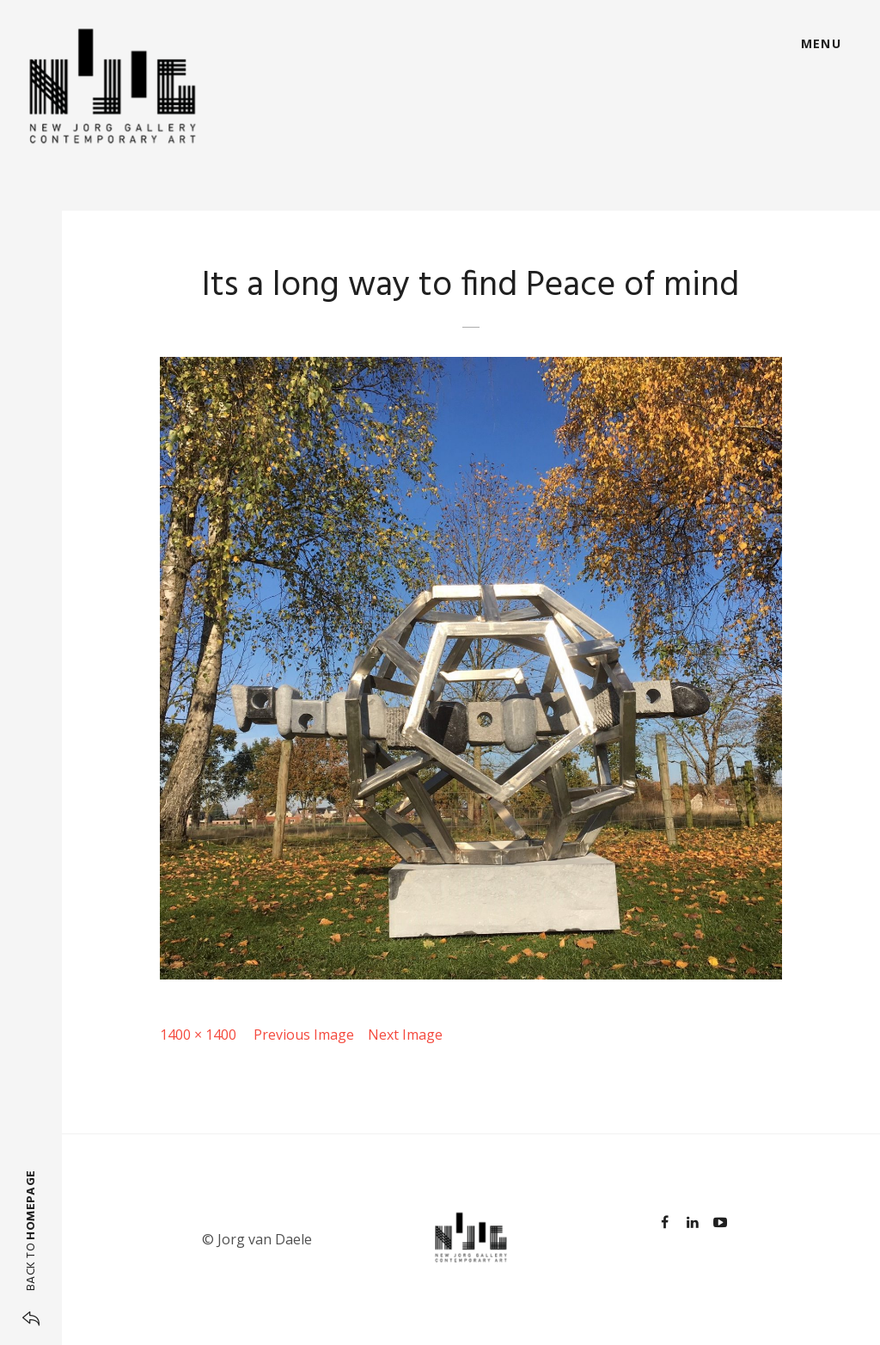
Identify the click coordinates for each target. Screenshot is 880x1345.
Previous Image (304, 1034)
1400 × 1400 (198, 1034)
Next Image (405, 1034)
